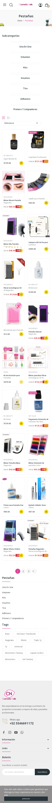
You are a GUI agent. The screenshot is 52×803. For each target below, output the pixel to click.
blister (24, 640)
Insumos (6, 602)
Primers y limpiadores (13, 618)
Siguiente (33, 571)
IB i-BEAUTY (8, 155)
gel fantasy (27, 659)
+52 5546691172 (22, 723)
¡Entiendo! (26, 798)
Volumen (6, 592)
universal (18, 646)
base (7, 633)
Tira (4, 607)
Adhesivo (6, 613)
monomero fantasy (14, 653)
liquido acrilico (37, 653)
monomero (10, 659)
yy (6, 646)
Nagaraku (8, 197)
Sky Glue (32, 416)
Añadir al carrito (21, 163)
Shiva (6, 372)
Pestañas (8, 578)
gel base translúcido (26, 633)
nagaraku (9, 640)
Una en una (7, 587)
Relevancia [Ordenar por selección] (21, 123)
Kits (4, 597)
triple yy (37, 640)
